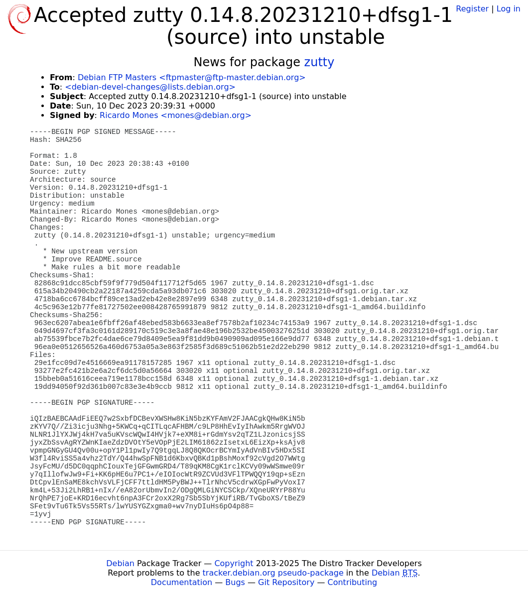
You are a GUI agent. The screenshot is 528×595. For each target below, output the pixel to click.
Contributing (353, 582)
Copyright (233, 563)
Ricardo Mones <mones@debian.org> (176, 115)
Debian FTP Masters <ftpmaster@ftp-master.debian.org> (192, 77)
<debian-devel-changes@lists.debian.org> (150, 87)
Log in (509, 8)
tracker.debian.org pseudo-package (273, 573)
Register (472, 8)
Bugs (235, 582)
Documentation (181, 582)
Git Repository (286, 582)
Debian (120, 563)
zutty (319, 62)
